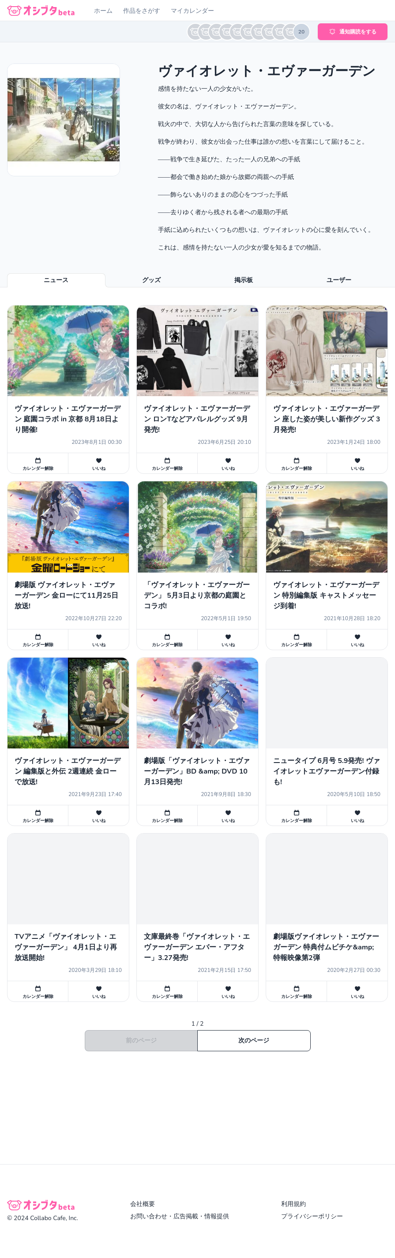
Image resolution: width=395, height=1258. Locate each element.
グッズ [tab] (151, 280)
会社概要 (142, 1204)
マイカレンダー (192, 11)
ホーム (103, 11)
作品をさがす (141, 11)
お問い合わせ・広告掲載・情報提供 (179, 1216)
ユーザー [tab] (339, 280)
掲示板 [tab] (243, 280)
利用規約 (293, 1204)
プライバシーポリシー (312, 1216)
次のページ (253, 1040)
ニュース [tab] (56, 280)
